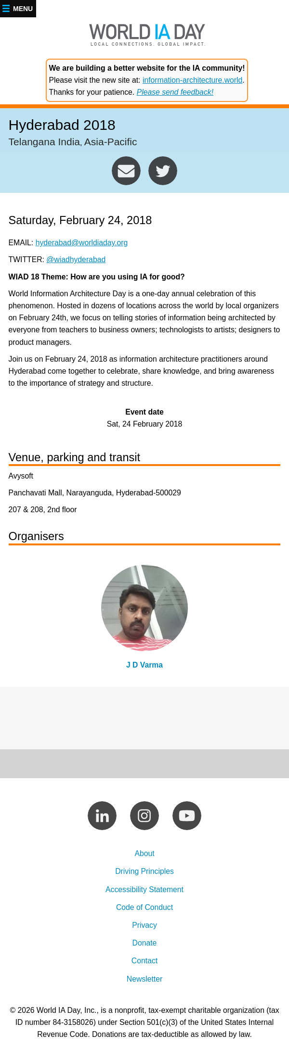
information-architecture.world (192, 80)
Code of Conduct (144, 907)
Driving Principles (144, 871)
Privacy (144, 925)
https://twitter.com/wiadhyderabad (162, 170)
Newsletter (144, 979)
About (144, 853)
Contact (144, 961)
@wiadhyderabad (75, 259)
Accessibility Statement (144, 889)
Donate (144, 943)
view (145, 620)
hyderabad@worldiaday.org (126, 170)
